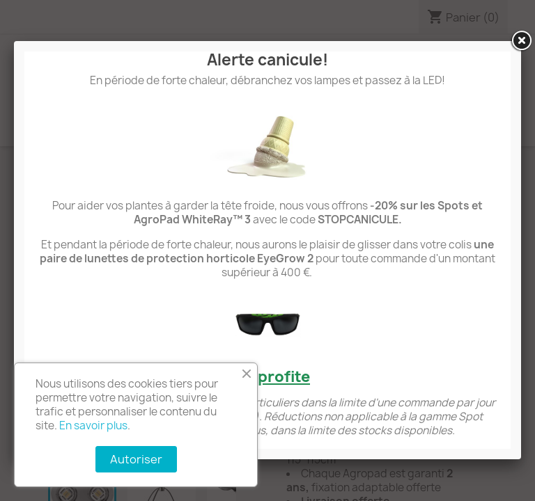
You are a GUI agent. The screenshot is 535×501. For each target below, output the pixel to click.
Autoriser (136, 459)
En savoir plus (93, 425)
